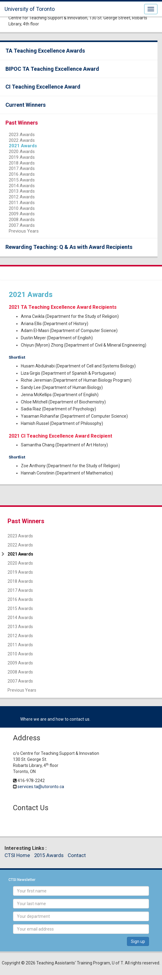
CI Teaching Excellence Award (42, 86)
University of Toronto (30, 9)
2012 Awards (22, 197)
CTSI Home (17, 855)
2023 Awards (22, 134)
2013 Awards (22, 191)
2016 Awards (22, 174)
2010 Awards (22, 208)
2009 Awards (22, 214)
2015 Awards (22, 180)
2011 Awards (22, 202)
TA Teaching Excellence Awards (45, 50)
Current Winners (25, 105)
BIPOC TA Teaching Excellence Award (52, 69)
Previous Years (24, 231)
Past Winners (21, 122)
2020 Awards (22, 151)
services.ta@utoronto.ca (41, 786)
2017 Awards (22, 168)
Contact (77, 855)
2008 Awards (22, 219)
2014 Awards (22, 185)
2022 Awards (22, 140)
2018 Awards (22, 163)
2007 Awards (22, 225)
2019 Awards (22, 157)
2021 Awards (23, 145)
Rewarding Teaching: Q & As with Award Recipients (68, 247)
